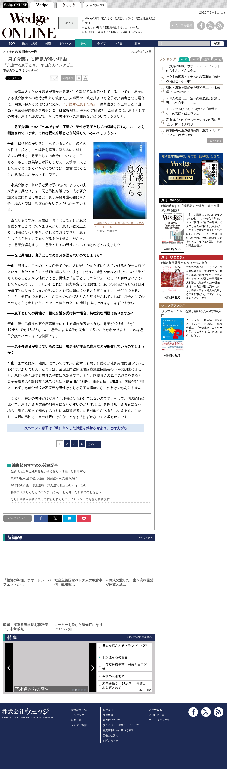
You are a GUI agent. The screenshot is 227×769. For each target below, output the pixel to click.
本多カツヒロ (21, 70)
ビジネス (66, 43)
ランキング (77, 714)
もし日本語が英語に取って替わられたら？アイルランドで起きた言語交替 (60, 499)
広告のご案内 (110, 735)
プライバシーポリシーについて (121, 725)
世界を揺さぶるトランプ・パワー (124, 648)
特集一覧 (76, 720)
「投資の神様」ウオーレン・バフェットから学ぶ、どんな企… (193, 68)
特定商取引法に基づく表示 (118, 730)
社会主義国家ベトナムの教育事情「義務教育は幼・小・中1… (193, 79)
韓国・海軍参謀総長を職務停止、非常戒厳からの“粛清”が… (193, 90)
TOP (12, 43)
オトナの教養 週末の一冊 (20, 51)
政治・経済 (29, 43)
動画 (137, 43)
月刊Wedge (155, 709)
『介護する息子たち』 (79, 104)
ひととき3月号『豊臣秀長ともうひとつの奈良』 (112, 27)
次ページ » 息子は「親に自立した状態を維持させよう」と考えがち (75, 428)
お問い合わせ (110, 740)
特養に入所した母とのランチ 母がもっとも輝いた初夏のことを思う (56, 492)
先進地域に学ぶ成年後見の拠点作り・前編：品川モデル (48, 471)
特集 (119, 43)
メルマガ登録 (183, 25)
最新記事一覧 (79, 709)
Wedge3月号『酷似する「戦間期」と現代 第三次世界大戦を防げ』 (120, 20)
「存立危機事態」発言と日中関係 (124, 667)
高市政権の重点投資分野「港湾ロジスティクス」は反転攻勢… (193, 133)
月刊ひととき (156, 714)
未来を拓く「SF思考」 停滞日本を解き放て (124, 685)
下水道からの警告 (32, 689)
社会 (84, 43)
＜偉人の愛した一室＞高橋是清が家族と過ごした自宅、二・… (193, 100)
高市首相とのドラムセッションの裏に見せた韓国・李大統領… (193, 122)
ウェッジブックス (159, 720)
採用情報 (108, 714)
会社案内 (108, 709)
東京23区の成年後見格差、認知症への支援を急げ (44, 478)
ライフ (101, 43)
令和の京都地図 (113, 676)
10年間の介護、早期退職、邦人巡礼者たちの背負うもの (48, 485)
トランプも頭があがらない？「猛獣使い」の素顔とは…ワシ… (191, 111)
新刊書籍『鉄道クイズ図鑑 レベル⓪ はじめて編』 (114, 31)
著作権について (112, 720)
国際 (48, 43)
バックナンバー (17, 518)
